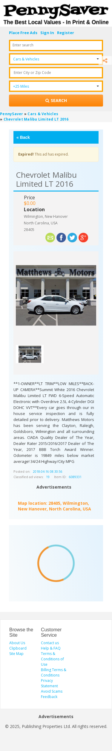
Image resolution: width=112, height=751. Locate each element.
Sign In (47, 32)
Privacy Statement (49, 683)
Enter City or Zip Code (32, 72)
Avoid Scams (51, 691)
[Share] (105, 60)
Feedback (49, 696)
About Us (17, 642)
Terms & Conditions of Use (52, 659)
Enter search (23, 45)
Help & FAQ (51, 648)
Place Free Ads (23, 32)
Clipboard (18, 648)
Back (23, 137)
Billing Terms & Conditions (53, 672)
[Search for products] (56, 101)
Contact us (50, 642)
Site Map (16, 653)
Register (65, 32)
